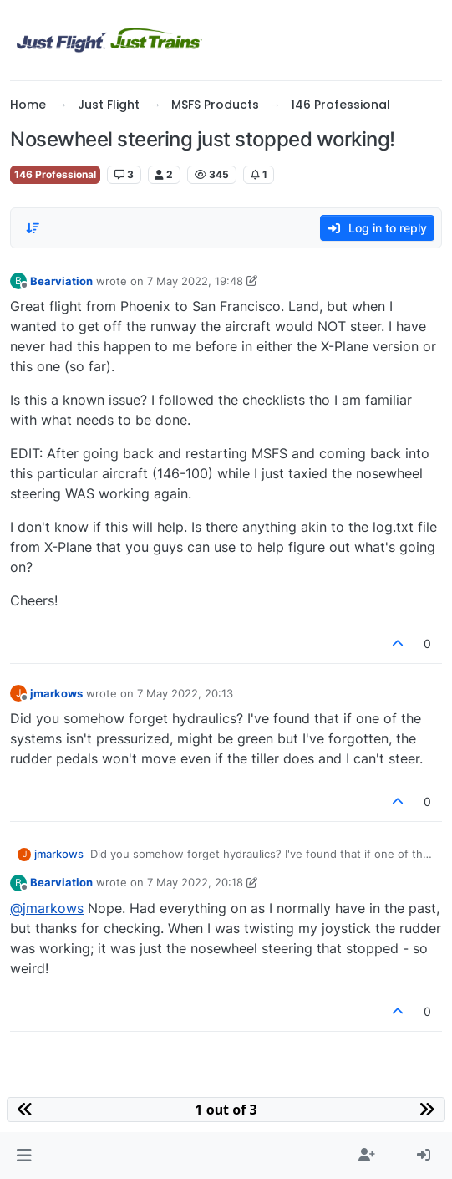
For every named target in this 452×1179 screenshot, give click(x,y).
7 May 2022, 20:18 (195, 882)
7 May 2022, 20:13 (185, 693)
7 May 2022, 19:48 (195, 281)
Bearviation (61, 281)
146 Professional (55, 174)
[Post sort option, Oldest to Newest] (33, 228)
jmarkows (56, 693)
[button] (24, 1155)
